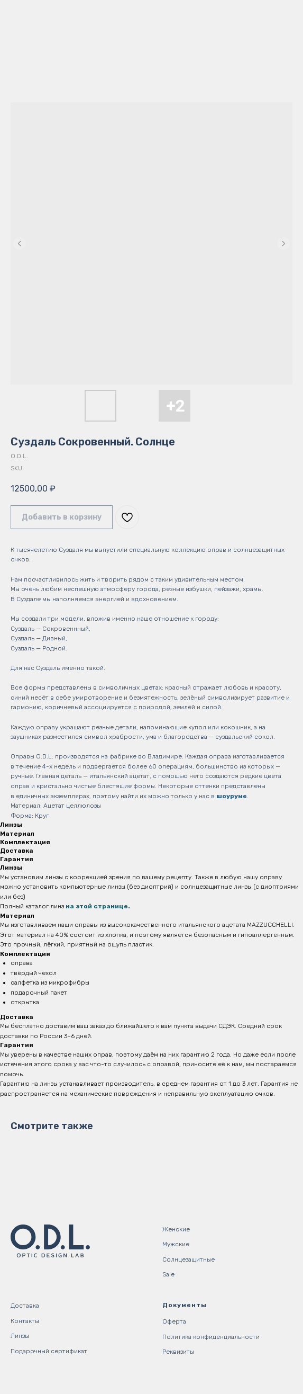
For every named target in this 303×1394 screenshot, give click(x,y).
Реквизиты (178, 1351)
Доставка (25, 1305)
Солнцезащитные (188, 1259)
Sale (168, 1274)
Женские (176, 1229)
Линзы (20, 1335)
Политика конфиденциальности (211, 1337)
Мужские (175, 1244)
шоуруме (231, 796)
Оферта (174, 1321)
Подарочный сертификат (49, 1351)
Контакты (25, 1321)
